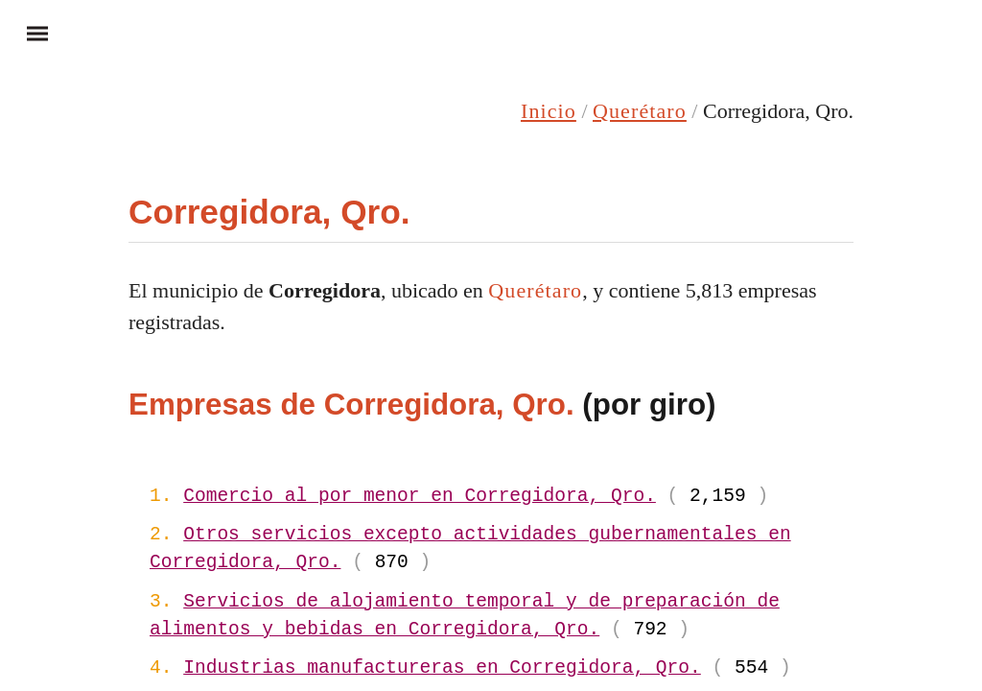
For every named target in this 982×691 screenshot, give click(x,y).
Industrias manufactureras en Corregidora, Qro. (442, 668)
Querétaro (640, 111)
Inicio (548, 111)
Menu (29, 32)
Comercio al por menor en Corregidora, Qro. (419, 497)
